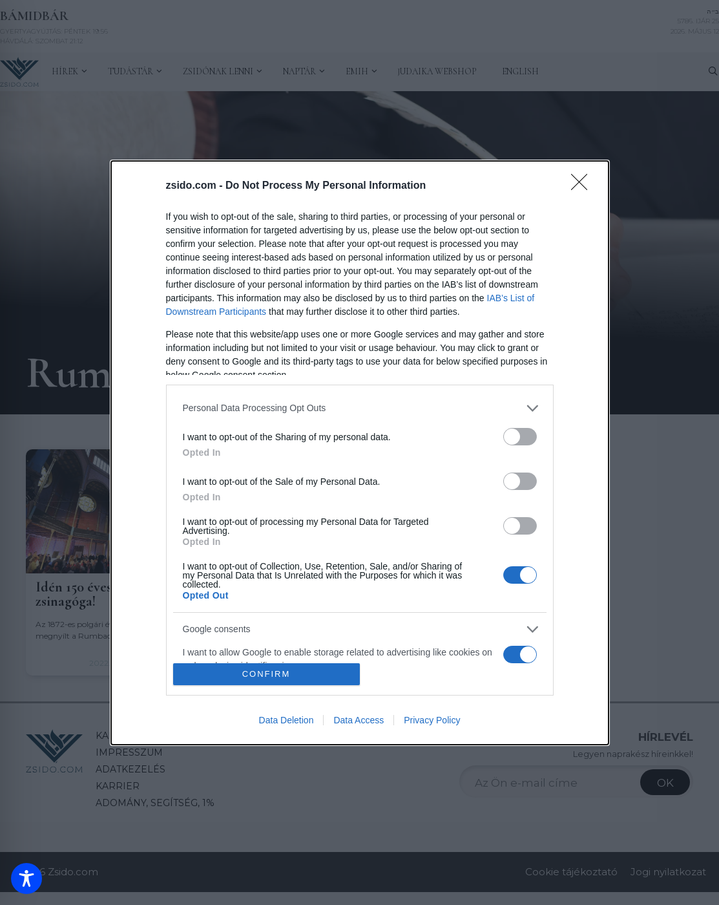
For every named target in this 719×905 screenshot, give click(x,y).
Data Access (358, 720)
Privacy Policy (432, 720)
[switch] (520, 436)
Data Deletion (286, 720)
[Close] (583, 186)
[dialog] (360, 453)
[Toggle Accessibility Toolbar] (26, 878)
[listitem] (360, 408)
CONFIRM (266, 673)
